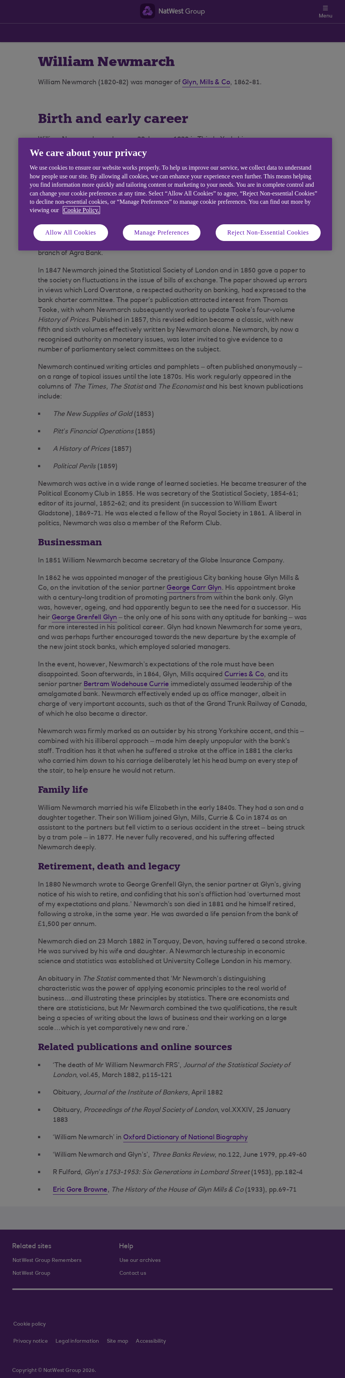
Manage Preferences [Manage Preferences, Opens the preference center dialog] (161, 232)
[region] (175, 194)
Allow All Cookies (70, 232)
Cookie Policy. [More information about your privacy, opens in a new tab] (81, 210)
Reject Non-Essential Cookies (268, 232)
